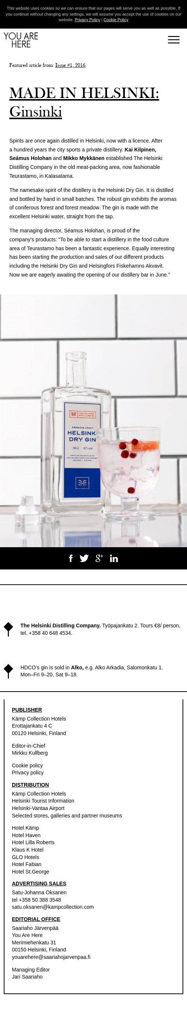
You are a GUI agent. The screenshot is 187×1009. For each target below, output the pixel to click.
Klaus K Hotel (27, 850)
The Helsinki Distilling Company (59, 625)
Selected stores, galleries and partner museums (67, 816)
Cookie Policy (116, 19)
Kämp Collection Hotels (39, 719)
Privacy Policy (87, 19)
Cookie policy (27, 765)
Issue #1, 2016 (70, 65)
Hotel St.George (30, 872)
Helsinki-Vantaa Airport (38, 808)
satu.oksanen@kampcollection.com (53, 907)
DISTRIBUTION (30, 785)
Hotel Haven (26, 835)
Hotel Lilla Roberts (33, 842)
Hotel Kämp (25, 828)
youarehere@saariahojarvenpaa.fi (51, 957)
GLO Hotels (25, 857)
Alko (76, 667)
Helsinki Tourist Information (43, 801)
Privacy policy (28, 772)
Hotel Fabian (26, 864)
